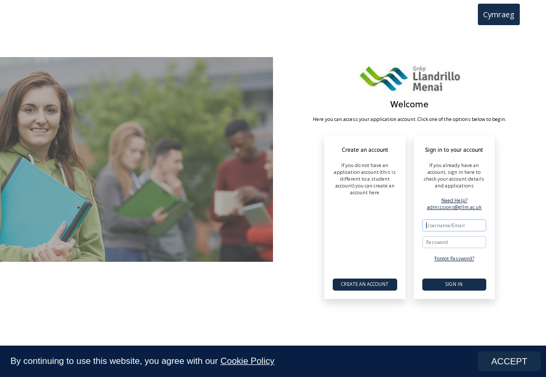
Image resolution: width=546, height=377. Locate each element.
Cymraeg (499, 14)
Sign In (454, 284)
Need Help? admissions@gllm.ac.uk (454, 203)
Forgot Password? (454, 258)
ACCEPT (510, 362)
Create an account (364, 284)
